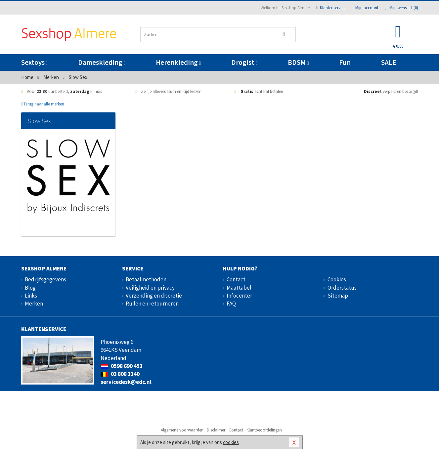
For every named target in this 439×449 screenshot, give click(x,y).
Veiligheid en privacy (150, 287)
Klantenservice (330, 8)
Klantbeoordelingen (264, 430)
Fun (345, 62)
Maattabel (239, 287)
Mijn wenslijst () (401, 8)
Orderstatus (342, 287)
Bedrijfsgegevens (45, 279)
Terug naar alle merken (43, 104)
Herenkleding (178, 62)
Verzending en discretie (154, 295)
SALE (388, 62)
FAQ (231, 303)
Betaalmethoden (146, 279)
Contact (236, 279)
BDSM (298, 62)
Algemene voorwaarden (182, 430)
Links (31, 295)
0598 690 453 (122, 366)
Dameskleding (101, 62)
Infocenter (239, 295)
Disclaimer (216, 430)
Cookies (337, 279)
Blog (30, 287)
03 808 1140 (120, 374)
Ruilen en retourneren (152, 303)
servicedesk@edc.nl (126, 382)
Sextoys (34, 62)
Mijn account (365, 8)
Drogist (244, 62)
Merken (34, 303)
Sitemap (338, 295)
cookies (231, 442)
